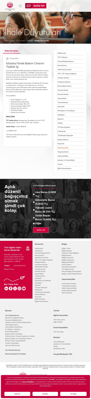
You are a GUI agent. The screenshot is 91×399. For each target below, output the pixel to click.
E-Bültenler (61, 131)
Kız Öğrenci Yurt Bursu (12, 329)
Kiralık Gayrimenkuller (69, 290)
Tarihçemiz (38, 251)
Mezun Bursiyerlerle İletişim (15, 354)
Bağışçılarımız (66, 255)
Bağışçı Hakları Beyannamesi (72, 274)
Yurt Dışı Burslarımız (12, 350)
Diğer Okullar (58, 322)
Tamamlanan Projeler (69, 286)
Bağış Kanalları (67, 251)
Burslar (8, 311)
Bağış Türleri (66, 248)
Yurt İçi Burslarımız (12, 315)
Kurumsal (21, 41)
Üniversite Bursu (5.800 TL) (45, 202)
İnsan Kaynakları (60, 327)
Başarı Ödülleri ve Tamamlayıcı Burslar (18, 338)
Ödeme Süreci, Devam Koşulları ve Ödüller (20, 336)
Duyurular (60, 144)
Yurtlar (59, 164)
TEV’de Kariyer (58, 332)
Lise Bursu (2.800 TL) (45, 194)
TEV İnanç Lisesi (59, 320)
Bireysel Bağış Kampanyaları (71, 271)
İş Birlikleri (61, 115)
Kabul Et (17, 394)
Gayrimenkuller (62, 156)
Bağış (64, 244)
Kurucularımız (62, 65)
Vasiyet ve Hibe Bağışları (70, 253)
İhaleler (30, 41)
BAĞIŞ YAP (41, 230)
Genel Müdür (61, 98)
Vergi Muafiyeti (63, 152)
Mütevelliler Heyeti (64, 86)
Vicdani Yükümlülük (12, 343)
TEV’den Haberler (63, 127)
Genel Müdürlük (58, 342)
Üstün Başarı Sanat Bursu (13, 327)
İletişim (56, 337)
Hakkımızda (61, 53)
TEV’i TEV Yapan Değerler (66, 74)
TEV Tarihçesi (62, 57)
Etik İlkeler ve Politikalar (66, 111)
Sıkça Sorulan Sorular (12, 345)
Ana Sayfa (9, 41)
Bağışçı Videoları (67, 257)
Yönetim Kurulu (62, 90)
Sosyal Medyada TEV (62, 354)
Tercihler (73, 394)
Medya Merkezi (62, 140)
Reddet (45, 394)
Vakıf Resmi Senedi (64, 69)
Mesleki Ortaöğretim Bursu (14, 318)
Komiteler (61, 106)
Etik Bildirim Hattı (59, 348)
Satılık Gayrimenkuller (69, 288)
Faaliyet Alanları (63, 78)
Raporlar (60, 119)
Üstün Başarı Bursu (11, 325)
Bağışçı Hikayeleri (68, 260)
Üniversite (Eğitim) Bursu (13, 320)
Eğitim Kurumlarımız (64, 168)
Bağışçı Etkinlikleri (68, 262)
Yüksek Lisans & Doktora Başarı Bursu (18, 322)
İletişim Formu (9, 269)
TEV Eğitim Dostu (68, 269)
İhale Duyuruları (62, 148)
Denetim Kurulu (62, 94)
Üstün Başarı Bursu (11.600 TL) (45, 217)
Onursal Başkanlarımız (65, 61)
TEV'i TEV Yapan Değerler (44, 260)
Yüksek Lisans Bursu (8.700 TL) (45, 210)
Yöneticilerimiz (62, 102)
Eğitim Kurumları (60, 315)
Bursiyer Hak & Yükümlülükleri (15, 341)
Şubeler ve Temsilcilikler (66, 160)
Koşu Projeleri (66, 264)
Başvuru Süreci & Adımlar (13, 334)
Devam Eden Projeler (69, 283)
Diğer (38, 223)
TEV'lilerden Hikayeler (65, 135)
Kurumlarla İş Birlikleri (69, 267)
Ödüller (60, 123)
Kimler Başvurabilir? (11, 331)
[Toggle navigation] (20, 5)
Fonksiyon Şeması (63, 82)
